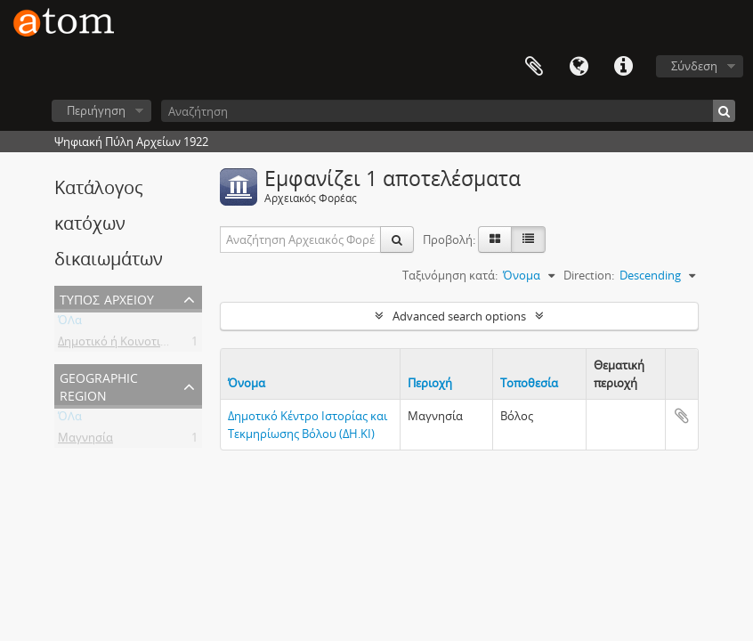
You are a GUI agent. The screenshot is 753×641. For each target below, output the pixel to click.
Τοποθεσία (529, 383)
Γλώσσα (578, 67)
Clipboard (534, 67)
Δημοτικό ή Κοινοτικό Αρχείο (135, 345)
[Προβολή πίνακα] (528, 239)
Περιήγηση (96, 110)
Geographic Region (99, 385)
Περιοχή (430, 383)
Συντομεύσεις (623, 67)
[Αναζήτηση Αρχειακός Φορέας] (301, 239)
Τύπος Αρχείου (107, 298)
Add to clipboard (682, 416)
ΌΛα (70, 323)
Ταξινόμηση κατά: (450, 275)
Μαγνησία (85, 441)
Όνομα (246, 383)
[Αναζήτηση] (448, 111)
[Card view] (495, 239)
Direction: (588, 275)
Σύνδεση (694, 66)
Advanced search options (459, 316)
